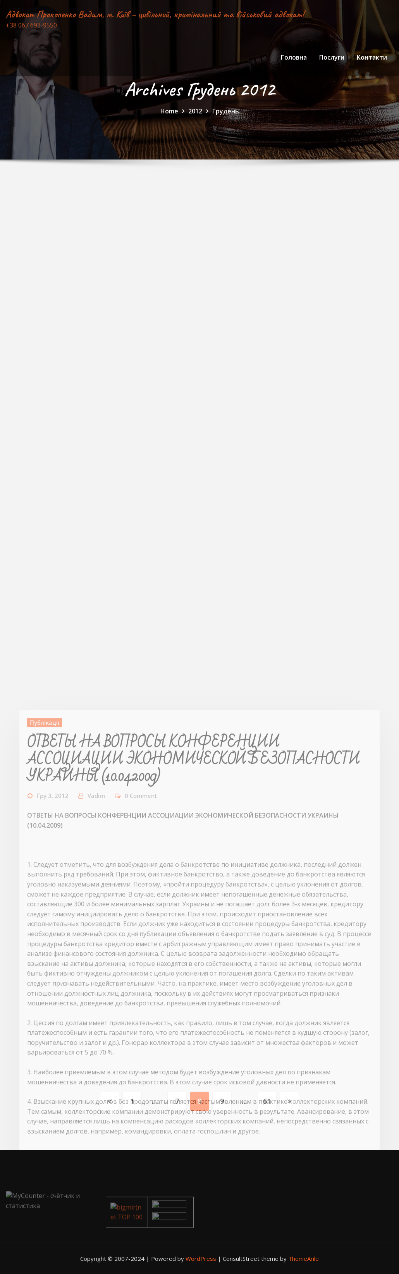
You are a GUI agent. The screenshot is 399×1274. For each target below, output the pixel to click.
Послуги (331, 57)
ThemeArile (303, 1258)
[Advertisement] (200, 255)
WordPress (201, 1258)
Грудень (225, 115)
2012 (195, 115)
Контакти (372, 57)
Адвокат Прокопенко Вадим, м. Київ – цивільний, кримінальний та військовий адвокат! (155, 14)
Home (169, 115)
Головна (294, 57)
